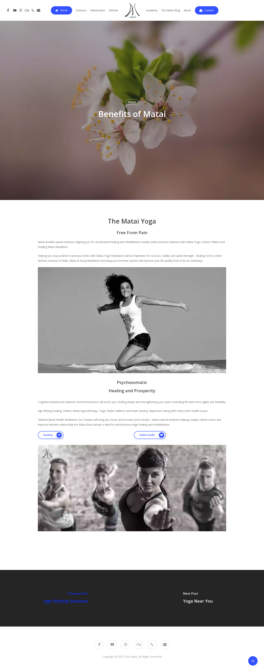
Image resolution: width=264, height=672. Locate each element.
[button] (50, 435)
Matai (132, 102)
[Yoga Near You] (198, 598)
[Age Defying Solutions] (66, 598)
